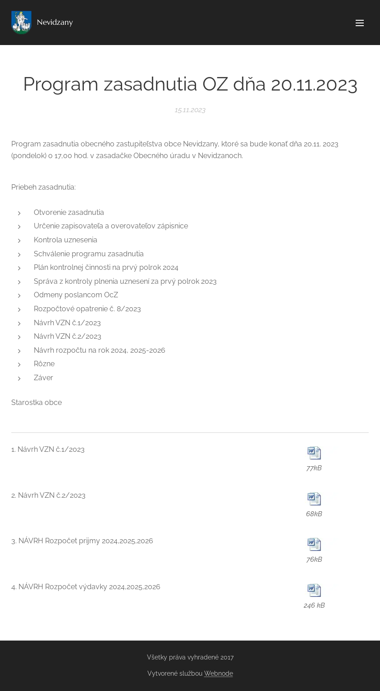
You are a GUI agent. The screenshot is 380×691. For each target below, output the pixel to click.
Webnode (218, 673)
